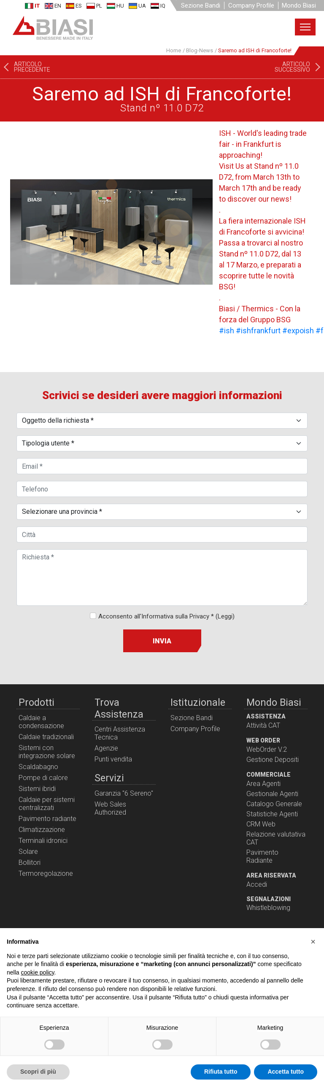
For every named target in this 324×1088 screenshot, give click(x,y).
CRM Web (260, 824)
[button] (313, 941)
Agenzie (106, 748)
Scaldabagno (38, 767)
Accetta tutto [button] (285, 1071)
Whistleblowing (268, 908)
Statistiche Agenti (272, 814)
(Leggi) (225, 616)
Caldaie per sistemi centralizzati (47, 804)
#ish (226, 330)
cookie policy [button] (37, 972)
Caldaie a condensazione (41, 722)
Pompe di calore (43, 778)
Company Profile (251, 5)
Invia (162, 641)
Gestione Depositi (272, 760)
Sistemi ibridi (37, 789)
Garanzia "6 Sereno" (123, 793)
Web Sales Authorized (110, 808)
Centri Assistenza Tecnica (119, 733)
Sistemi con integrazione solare (47, 752)
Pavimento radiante (47, 819)
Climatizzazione (42, 830)
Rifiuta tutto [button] (221, 1071)
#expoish (298, 330)
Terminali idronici (43, 841)
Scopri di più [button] (38, 1071)
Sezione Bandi (200, 5)
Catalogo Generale (274, 804)
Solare (28, 852)
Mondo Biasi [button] (299, 5)
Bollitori (29, 863)
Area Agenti (263, 784)
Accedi (256, 884)
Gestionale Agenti (272, 794)
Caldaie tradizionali (46, 737)
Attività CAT (263, 725)
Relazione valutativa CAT (275, 838)
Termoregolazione (46, 873)
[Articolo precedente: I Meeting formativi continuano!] (25, 67)
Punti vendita (113, 759)
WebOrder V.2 (266, 749)
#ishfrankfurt (258, 330)
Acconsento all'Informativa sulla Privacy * (166, 616)
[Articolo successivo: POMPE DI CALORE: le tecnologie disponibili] (299, 67)
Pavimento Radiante (262, 856)
